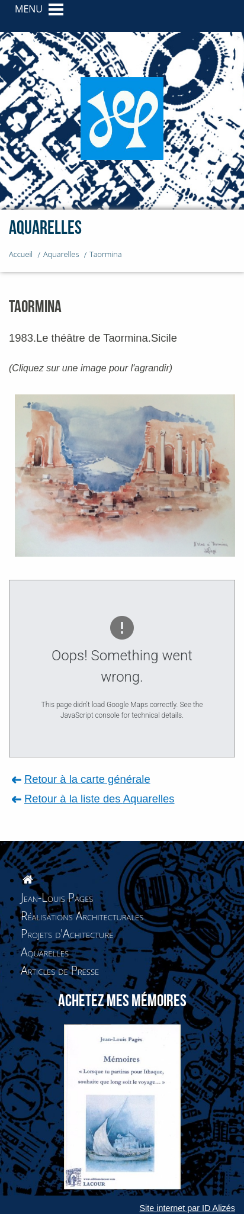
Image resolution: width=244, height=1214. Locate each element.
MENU (29, 8)
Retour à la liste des (99, 798)
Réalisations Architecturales (82, 916)
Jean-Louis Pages (57, 897)
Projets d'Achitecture (67, 934)
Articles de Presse (60, 970)
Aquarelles (45, 952)
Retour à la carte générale (87, 779)
